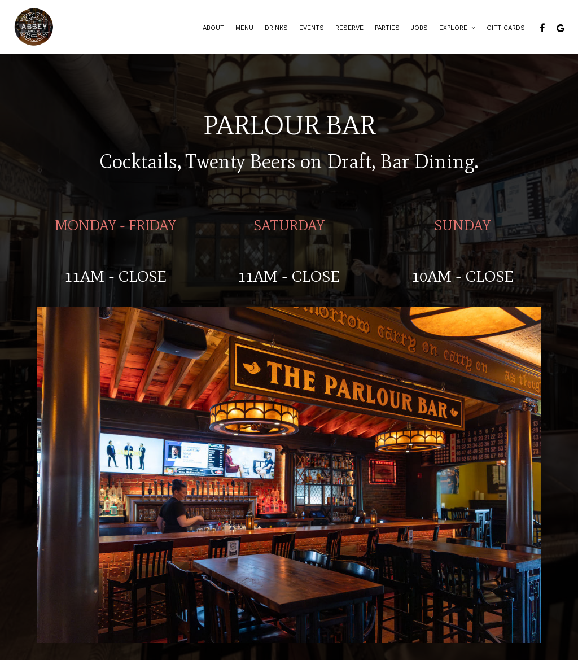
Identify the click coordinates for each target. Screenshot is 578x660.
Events (311, 28)
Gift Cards (506, 28)
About (213, 28)
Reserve (349, 28)
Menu (244, 28)
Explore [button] (457, 28)
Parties (387, 28)
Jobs (419, 28)
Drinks (276, 28)
